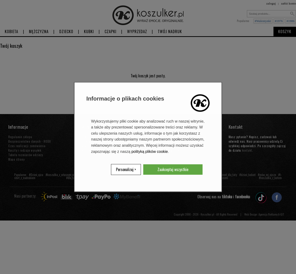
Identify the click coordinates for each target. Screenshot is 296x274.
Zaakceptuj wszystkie (172, 169)
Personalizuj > (126, 169)
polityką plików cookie (149, 152)
